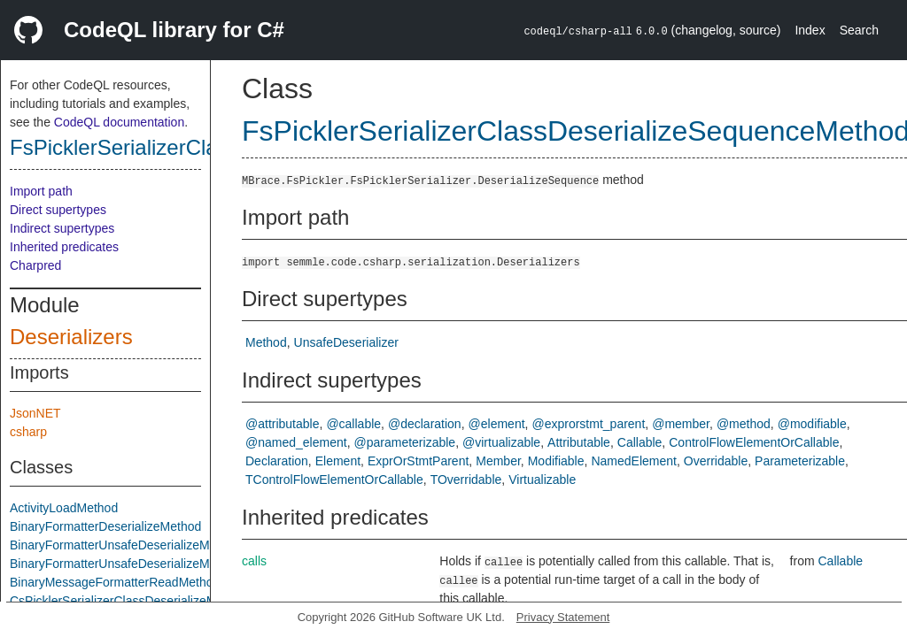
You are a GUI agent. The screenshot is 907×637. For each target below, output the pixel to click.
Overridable (716, 461)
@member (680, 424)
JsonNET (35, 413)
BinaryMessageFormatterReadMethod (115, 582)
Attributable (578, 442)
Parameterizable (800, 461)
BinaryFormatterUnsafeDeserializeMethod (125, 545)
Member (498, 461)
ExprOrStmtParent (418, 461)
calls (254, 561)
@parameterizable (405, 442)
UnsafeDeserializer (346, 342)
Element (337, 461)
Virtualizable (542, 479)
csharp (28, 432)
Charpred (35, 265)
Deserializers (71, 337)
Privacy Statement (563, 617)
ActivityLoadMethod (64, 508)
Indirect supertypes (62, 228)
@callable (353, 424)
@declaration (424, 424)
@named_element (296, 442)
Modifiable (556, 461)
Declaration (276, 461)
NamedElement (634, 461)
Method (266, 342)
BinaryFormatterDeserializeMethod (105, 526)
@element (497, 424)
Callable (640, 442)
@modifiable (812, 424)
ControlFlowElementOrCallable (754, 442)
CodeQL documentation (119, 122)
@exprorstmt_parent (588, 424)
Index (810, 30)
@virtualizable (501, 442)
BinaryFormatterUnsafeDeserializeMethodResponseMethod (173, 563)
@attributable (282, 424)
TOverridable (466, 479)
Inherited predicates (64, 247)
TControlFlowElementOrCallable (334, 479)
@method (744, 424)
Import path (41, 191)
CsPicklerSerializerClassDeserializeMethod (128, 601)
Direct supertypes (58, 210)
